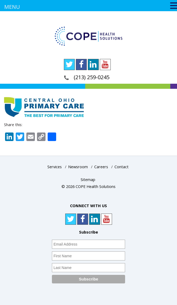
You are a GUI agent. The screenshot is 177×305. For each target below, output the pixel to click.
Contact (121, 166)
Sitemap (88, 179)
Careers (101, 166)
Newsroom (78, 166)
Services (54, 166)
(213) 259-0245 (91, 77)
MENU (12, 6)
